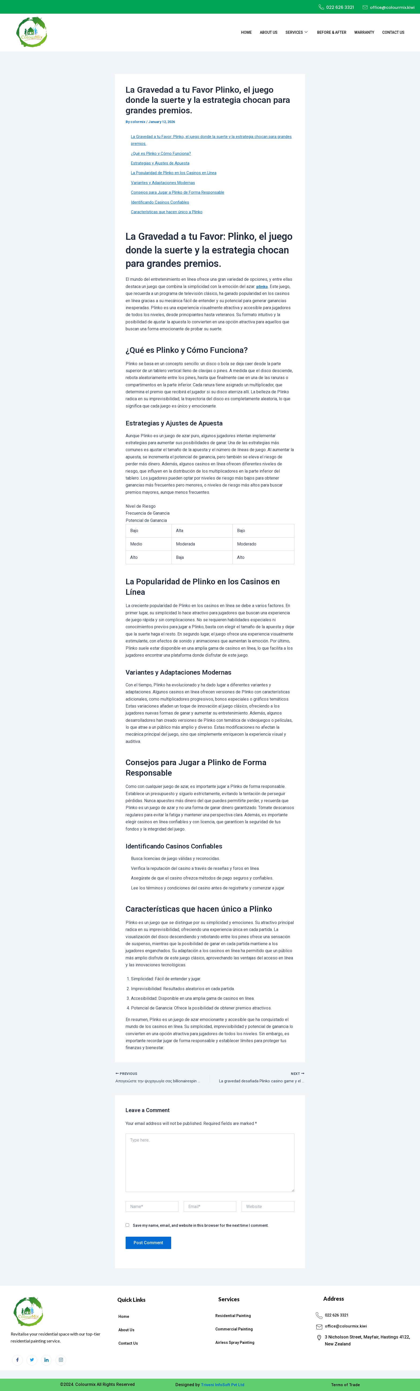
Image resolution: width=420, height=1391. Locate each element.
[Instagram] (60, 1360)
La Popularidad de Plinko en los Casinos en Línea (177, 172)
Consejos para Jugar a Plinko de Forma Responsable (180, 192)
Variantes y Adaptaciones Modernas (165, 182)
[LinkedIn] (46, 1360)
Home (246, 32)
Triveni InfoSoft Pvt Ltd (222, 1384)
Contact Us (393, 32)
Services (297, 32)
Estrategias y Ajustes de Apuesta (162, 163)
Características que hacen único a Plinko (168, 211)
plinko (262, 286)
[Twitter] (32, 1360)
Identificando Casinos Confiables (162, 202)
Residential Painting (233, 1316)
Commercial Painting (234, 1329)
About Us (269, 32)
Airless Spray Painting (234, 1343)
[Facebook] (17, 1360)
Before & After (331, 32)
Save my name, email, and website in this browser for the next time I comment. (201, 1226)
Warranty (364, 32)
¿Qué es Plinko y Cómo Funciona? (162, 153)
